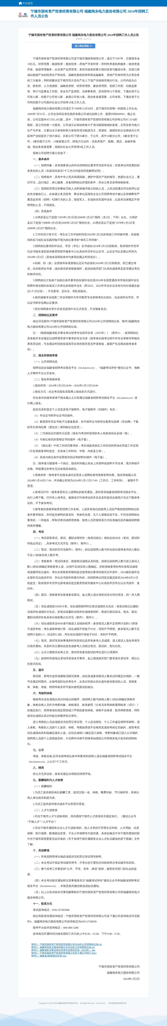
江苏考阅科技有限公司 (117, 1003)
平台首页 (25, 3)
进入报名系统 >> (83, 46)
